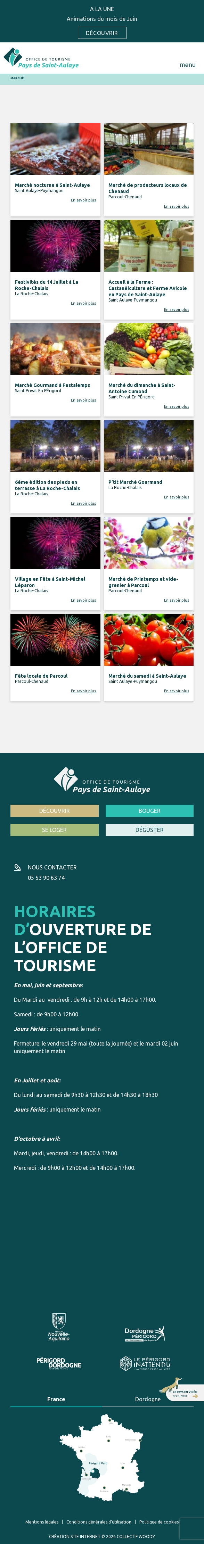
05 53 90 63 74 (46, 878)
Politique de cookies (159, 1522)
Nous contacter (52, 867)
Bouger (150, 811)
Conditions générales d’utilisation (98, 1522)
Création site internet (74, 1536)
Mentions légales (41, 1522)
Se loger (54, 830)
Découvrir (102, 33)
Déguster (150, 830)
